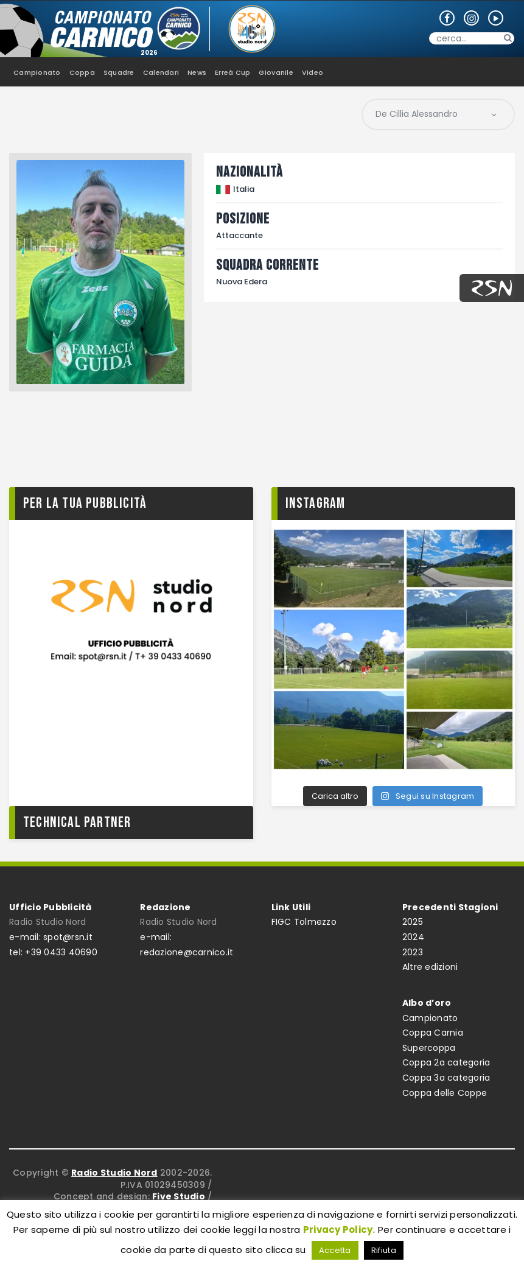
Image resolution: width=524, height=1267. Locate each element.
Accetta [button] (335, 1250)
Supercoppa (429, 1048)
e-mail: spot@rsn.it (51, 937)
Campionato (430, 1018)
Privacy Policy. (339, 1229)
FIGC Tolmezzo (304, 922)
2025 (412, 922)
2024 (413, 937)
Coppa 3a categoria (446, 1078)
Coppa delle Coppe (444, 1093)
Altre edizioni (430, 967)
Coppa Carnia (432, 1033)
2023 (412, 952)
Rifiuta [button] (383, 1250)
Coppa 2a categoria (446, 1062)
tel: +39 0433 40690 (53, 952)
